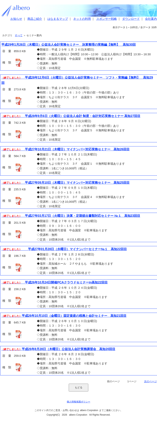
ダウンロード (131, 18)
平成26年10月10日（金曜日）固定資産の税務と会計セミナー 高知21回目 (63, 315)
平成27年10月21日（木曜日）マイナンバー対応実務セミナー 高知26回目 (65, 149)
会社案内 (151, 18)
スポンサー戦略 (106, 18)
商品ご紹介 (34, 18)
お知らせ (16, 18)
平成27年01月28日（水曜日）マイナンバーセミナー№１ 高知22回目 (64, 249)
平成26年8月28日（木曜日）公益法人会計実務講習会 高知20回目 (58, 349)
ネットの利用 (82, 18)
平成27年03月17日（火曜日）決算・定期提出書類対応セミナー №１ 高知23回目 (70, 215)
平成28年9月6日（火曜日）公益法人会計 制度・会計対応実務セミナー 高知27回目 (70, 116)
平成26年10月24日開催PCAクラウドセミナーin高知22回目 (54, 282)
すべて (19, 35)
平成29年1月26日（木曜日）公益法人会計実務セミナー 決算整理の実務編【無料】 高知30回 (68, 44)
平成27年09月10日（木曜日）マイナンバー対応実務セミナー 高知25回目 (65, 182)
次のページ (150, 381)
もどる (78, 387)
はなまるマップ (57, 18)
